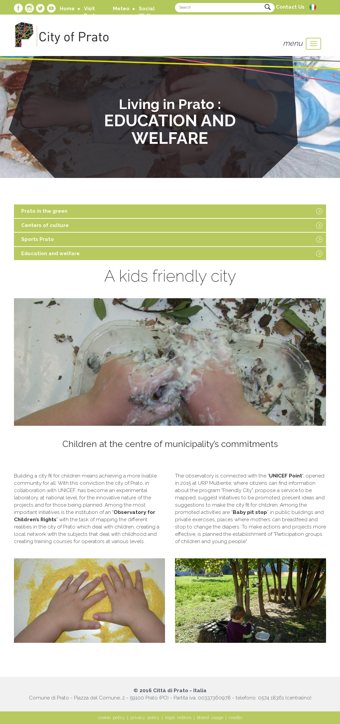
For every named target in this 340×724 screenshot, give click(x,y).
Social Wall (147, 12)
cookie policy (111, 717)
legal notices (178, 717)
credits (235, 717)
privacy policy (144, 717)
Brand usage (210, 717)
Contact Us (290, 7)
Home (67, 9)
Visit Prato (91, 12)
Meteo (121, 9)
